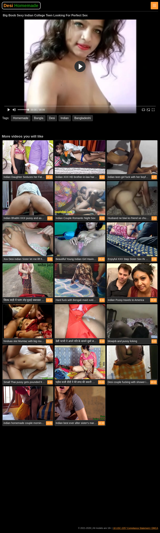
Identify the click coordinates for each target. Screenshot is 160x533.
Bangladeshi (82, 118)
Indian (65, 118)
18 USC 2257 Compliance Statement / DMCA (135, 528)
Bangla (38, 118)
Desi (21, 5)
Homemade (20, 118)
